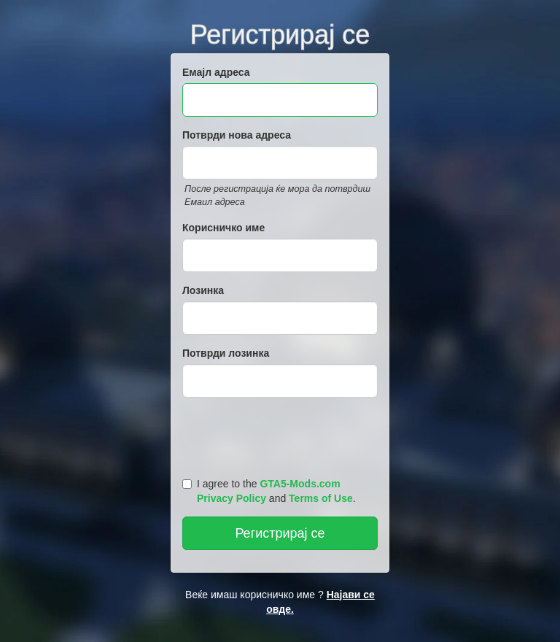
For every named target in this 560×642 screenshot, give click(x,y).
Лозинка (203, 290)
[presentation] (282, 434)
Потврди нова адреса (236, 135)
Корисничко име (223, 227)
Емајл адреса (216, 72)
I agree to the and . (269, 491)
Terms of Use (321, 498)
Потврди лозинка (225, 353)
